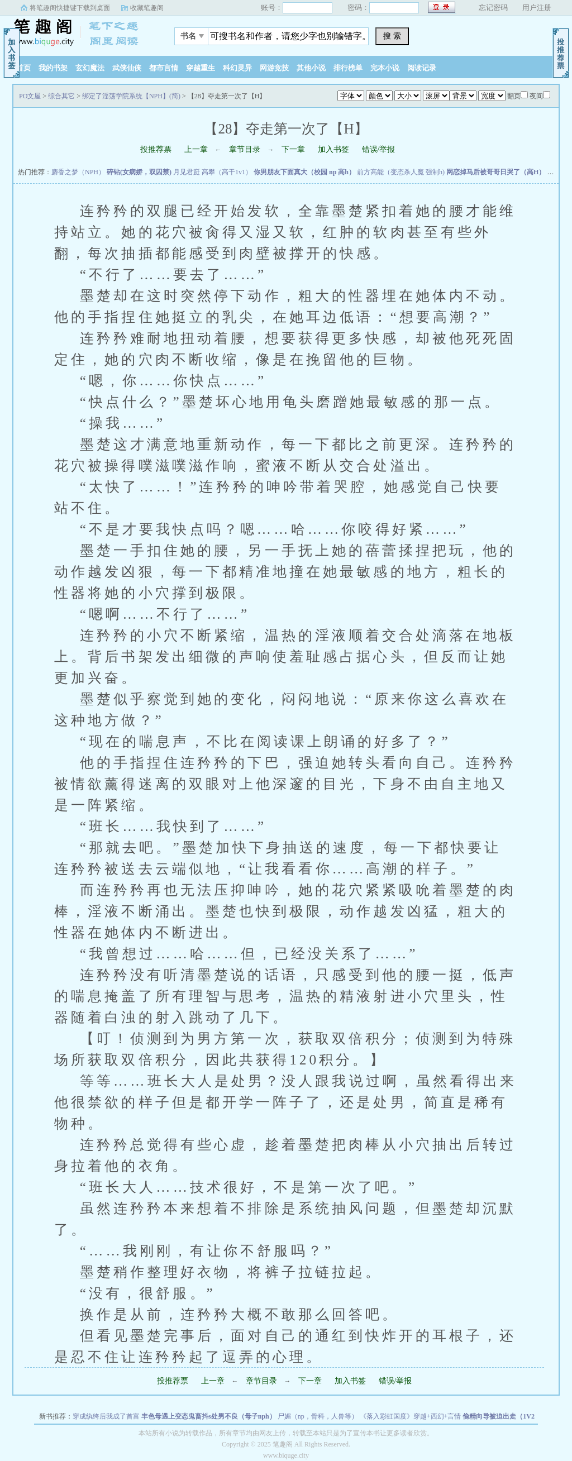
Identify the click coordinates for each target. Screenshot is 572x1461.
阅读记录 (421, 68)
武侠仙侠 (126, 68)
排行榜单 (348, 68)
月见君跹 (186, 172)
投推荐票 (155, 149)
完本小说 (384, 68)
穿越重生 (200, 68)
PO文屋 (82, 33)
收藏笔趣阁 (147, 8)
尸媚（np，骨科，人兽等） (318, 1416)
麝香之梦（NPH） (78, 172)
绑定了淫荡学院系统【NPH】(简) (131, 96)
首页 (23, 68)
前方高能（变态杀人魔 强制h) (401, 172)
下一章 (293, 149)
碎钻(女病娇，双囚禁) (139, 172)
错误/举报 (378, 149)
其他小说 (311, 68)
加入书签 (333, 149)
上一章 (196, 149)
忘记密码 (493, 7)
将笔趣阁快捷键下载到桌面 (70, 8)
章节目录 (244, 149)
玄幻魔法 (89, 68)
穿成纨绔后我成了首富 (106, 1416)
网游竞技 (274, 68)
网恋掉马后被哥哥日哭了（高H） (495, 172)
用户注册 (536, 7)
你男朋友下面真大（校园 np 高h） (304, 172)
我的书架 (53, 68)
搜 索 (392, 35)
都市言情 (163, 68)
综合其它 (61, 96)
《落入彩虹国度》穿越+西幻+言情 (410, 1416)
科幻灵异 (237, 68)
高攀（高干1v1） (227, 172)
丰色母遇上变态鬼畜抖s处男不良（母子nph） (208, 1416)
